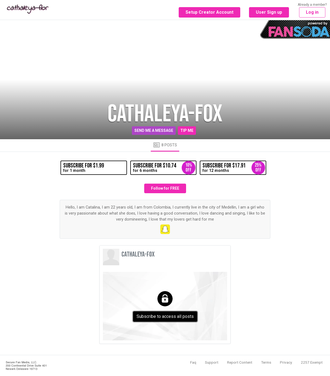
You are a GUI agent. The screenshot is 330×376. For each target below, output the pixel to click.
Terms (266, 362)
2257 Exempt (312, 362)
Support (211, 362)
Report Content (239, 362)
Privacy (286, 362)
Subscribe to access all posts (165, 316)
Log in (312, 12)
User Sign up (269, 12)
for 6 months (164, 168)
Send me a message (153, 130)
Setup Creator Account (209, 12)
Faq (193, 362)
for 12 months (233, 168)
